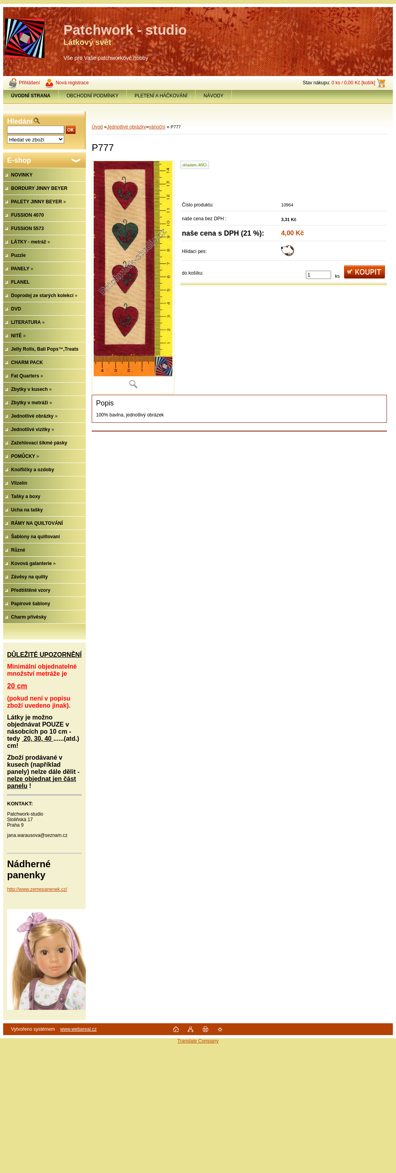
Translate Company (198, 1041)
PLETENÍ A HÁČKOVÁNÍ (161, 96)
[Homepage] (31, 96)
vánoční (157, 127)
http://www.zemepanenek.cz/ (37, 889)
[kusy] (318, 275)
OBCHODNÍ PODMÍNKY (92, 96)
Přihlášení (29, 83)
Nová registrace (72, 83)
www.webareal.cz (78, 1029)
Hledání (20, 121)
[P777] (133, 277)
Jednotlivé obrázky (126, 127)
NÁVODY (214, 96)
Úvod (97, 127)
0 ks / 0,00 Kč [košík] (353, 83)
